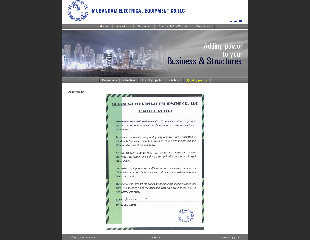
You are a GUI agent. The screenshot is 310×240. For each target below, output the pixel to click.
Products (144, 26)
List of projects (152, 80)
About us (123, 26)
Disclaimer (155, 237)
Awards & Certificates (173, 26)
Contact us (203, 26)
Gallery (174, 80)
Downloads (109, 80)
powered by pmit (230, 237)
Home (104, 26)
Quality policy (197, 80)
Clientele (129, 80)
